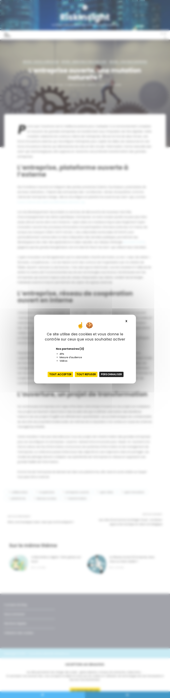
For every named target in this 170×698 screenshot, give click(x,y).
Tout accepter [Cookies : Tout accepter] (60, 374)
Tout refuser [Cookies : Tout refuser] (86, 374)
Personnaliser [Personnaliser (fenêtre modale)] (111, 374)
